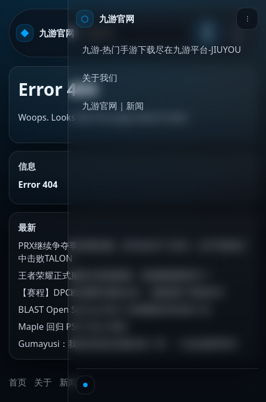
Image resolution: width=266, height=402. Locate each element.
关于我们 (99, 78)
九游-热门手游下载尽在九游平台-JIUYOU (161, 50)
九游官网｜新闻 (113, 106)
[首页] (105, 19)
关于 (43, 382)
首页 (17, 382)
